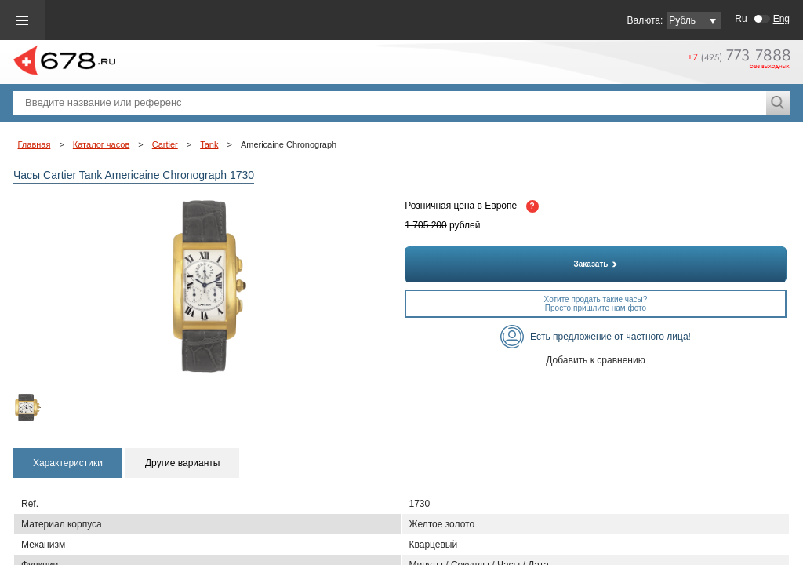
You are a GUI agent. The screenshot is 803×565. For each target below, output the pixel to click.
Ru (741, 18)
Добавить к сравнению (595, 360)
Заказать (596, 264)
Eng (781, 18)
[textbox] (389, 103)
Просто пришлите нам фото (595, 308)
